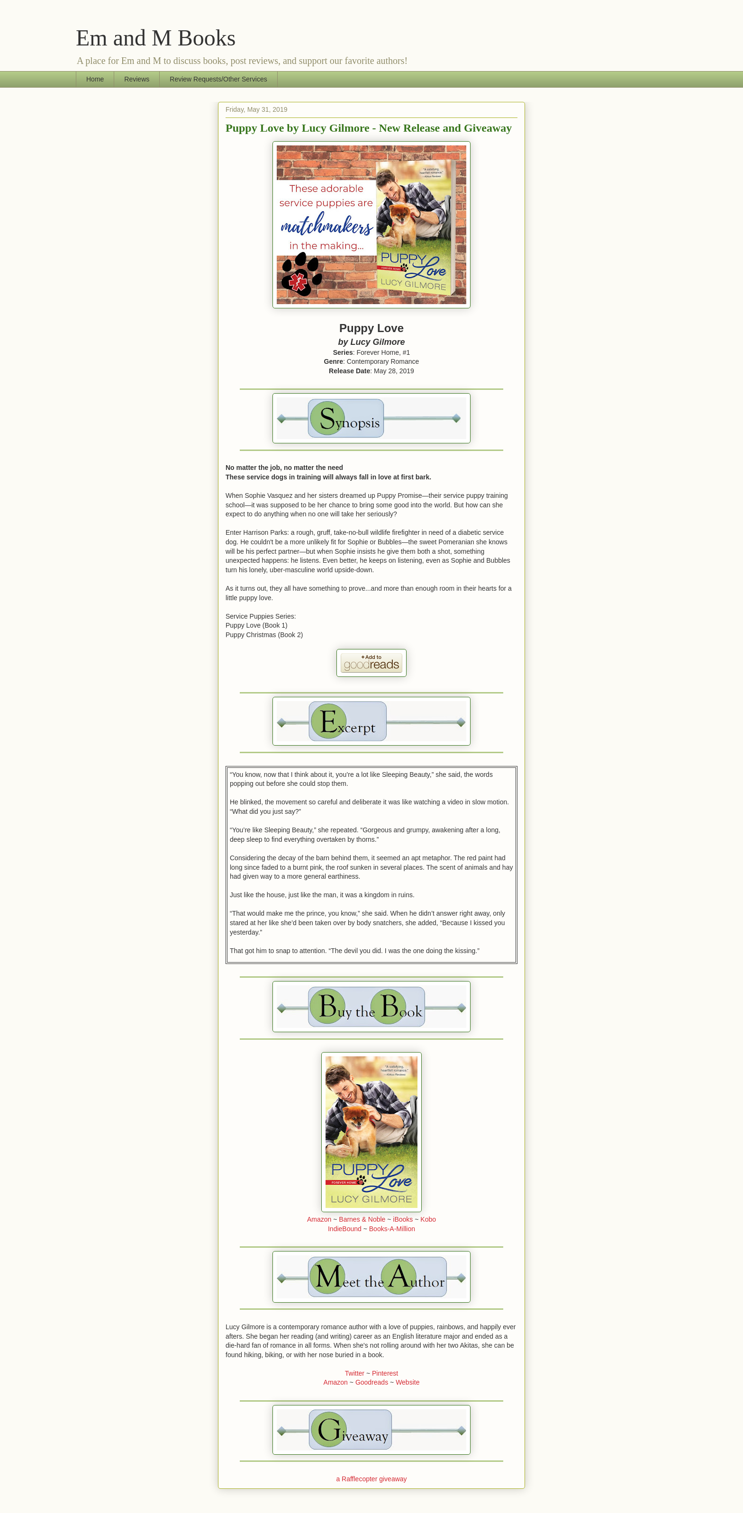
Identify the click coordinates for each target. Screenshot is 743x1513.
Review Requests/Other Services (218, 79)
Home (95, 79)
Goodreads (371, 1382)
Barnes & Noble (362, 1219)
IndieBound (345, 1229)
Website (407, 1382)
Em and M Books (156, 37)
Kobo (428, 1219)
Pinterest (385, 1373)
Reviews (136, 79)
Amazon (319, 1219)
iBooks (403, 1219)
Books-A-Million (392, 1229)
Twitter (354, 1373)
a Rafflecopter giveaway (371, 1479)
